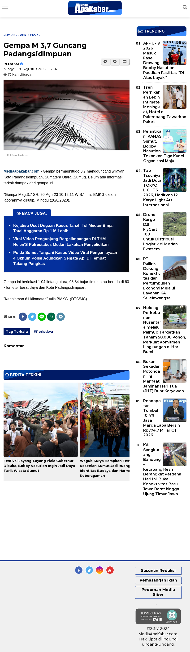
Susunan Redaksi (158, 570)
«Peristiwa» (29, 35)
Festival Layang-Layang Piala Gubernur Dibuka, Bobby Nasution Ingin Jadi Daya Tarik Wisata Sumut (39, 466)
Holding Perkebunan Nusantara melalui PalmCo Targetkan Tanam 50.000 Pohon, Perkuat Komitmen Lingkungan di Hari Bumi (164, 329)
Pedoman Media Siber (158, 592)
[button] (125, 61)
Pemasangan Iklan (158, 580)
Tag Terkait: (17, 332)
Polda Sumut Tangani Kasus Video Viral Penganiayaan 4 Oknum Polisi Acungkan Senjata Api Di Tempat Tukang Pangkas (65, 258)
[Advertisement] (163, 529)
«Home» (10, 35)
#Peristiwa (43, 332)
